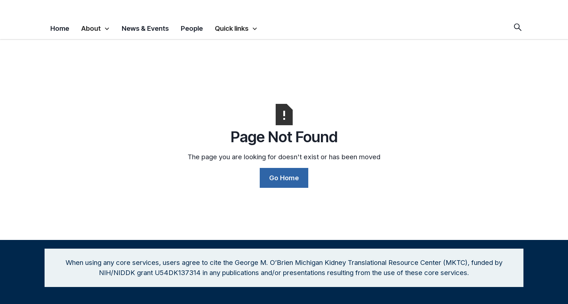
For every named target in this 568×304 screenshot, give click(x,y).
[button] (95, 27)
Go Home (284, 178)
